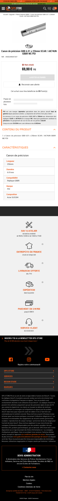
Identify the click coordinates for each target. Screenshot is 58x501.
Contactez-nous (29, 467)
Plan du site (29, 477)
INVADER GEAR (42, 3)
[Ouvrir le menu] (3, 8)
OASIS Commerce (33, 498)
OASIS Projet (23, 498)
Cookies (29, 483)
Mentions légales (29, 480)
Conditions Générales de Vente (29, 487)
